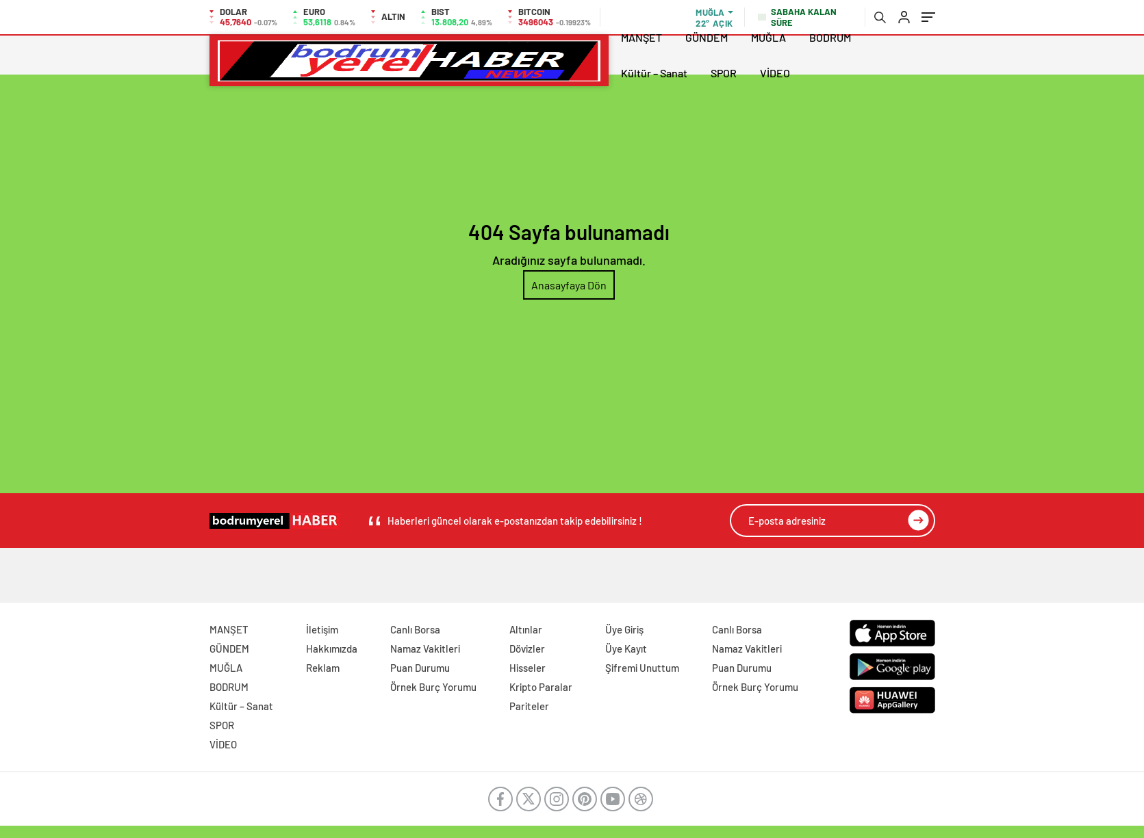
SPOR (724, 72)
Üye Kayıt (626, 648)
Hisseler (527, 668)
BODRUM (830, 37)
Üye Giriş (624, 629)
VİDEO (775, 72)
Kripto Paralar (540, 687)
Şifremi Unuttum (642, 668)
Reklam (323, 668)
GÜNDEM (706, 37)
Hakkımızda (331, 648)
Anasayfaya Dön (569, 284)
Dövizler (527, 648)
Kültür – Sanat (654, 72)
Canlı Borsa (415, 629)
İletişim (322, 629)
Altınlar (525, 629)
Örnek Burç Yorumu (433, 687)
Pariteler (529, 706)
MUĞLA (768, 37)
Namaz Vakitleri (425, 648)
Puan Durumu (420, 668)
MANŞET (641, 37)
